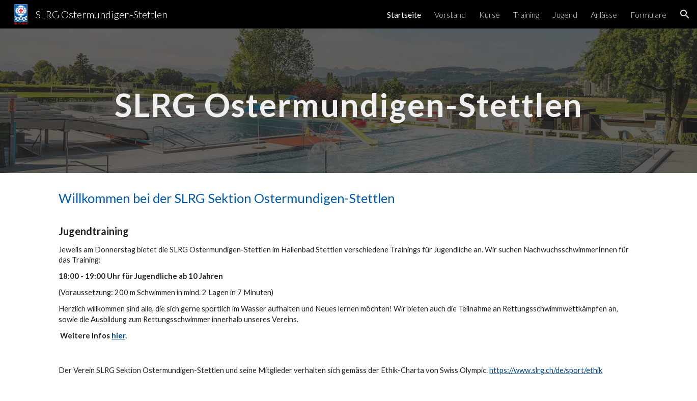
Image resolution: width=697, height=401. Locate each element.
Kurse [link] (489, 14)
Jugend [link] (564, 14)
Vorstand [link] (450, 14)
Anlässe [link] (604, 14)
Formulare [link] (648, 14)
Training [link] (526, 14)
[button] (685, 14)
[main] (348, 100)
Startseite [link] (404, 14)
